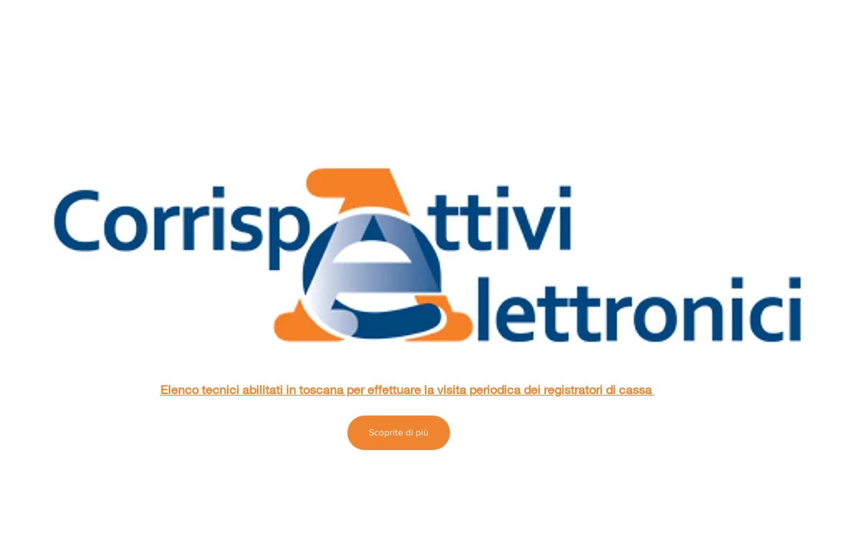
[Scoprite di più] (398, 433)
